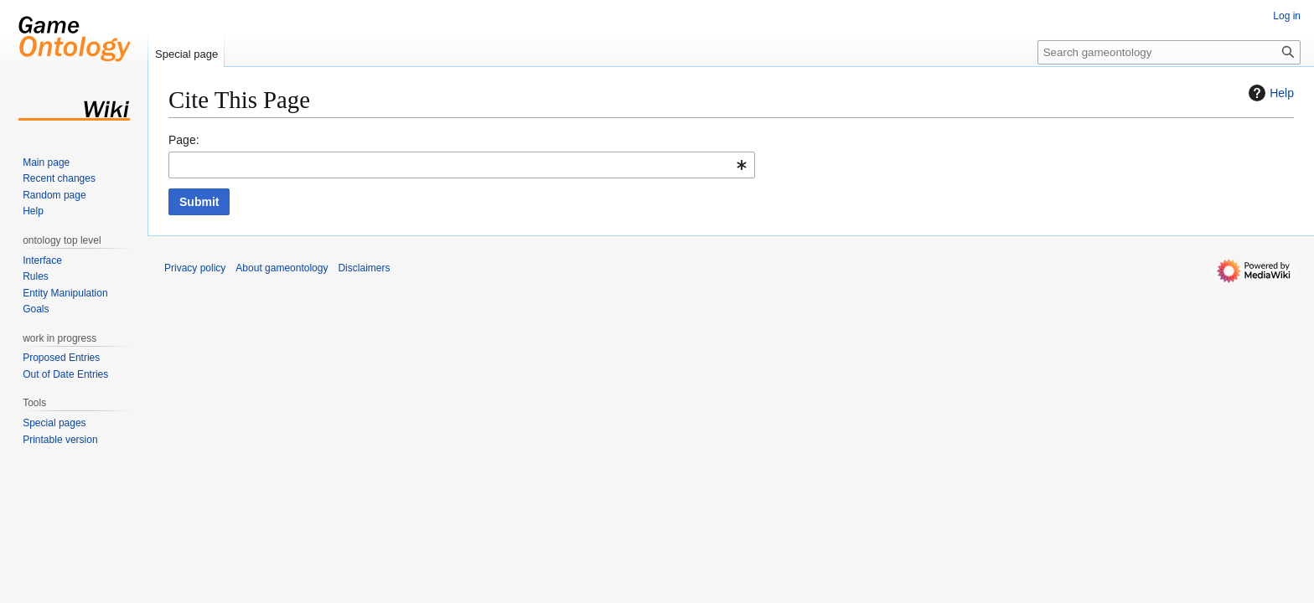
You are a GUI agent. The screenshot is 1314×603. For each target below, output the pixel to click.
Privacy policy (194, 268)
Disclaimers (364, 268)
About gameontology (281, 268)
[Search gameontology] (1169, 52)
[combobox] (461, 165)
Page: (183, 140)
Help (1269, 93)
